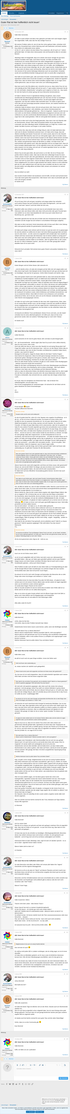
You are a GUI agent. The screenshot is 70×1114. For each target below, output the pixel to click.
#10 (67, 857)
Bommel (4, 25)
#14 (67, 996)
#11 (67, 893)
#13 (67, 974)
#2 (67, 194)
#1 (67, 31)
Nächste (11, 28)
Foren (4, 13)
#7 (67, 610)
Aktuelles (11, 13)
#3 (67, 258)
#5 (67, 399)
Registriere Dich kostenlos (48, 1100)
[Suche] (67, 13)
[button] (15, 13)
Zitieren (66, 184)
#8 (67, 647)
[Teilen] (65, 32)
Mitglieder (21, 13)
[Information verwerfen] (66, 1099)
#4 (67, 328)
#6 (67, 546)
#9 (67, 812)
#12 (67, 932)
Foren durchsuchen (15, 16)
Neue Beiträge (4, 16)
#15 (67, 1039)
